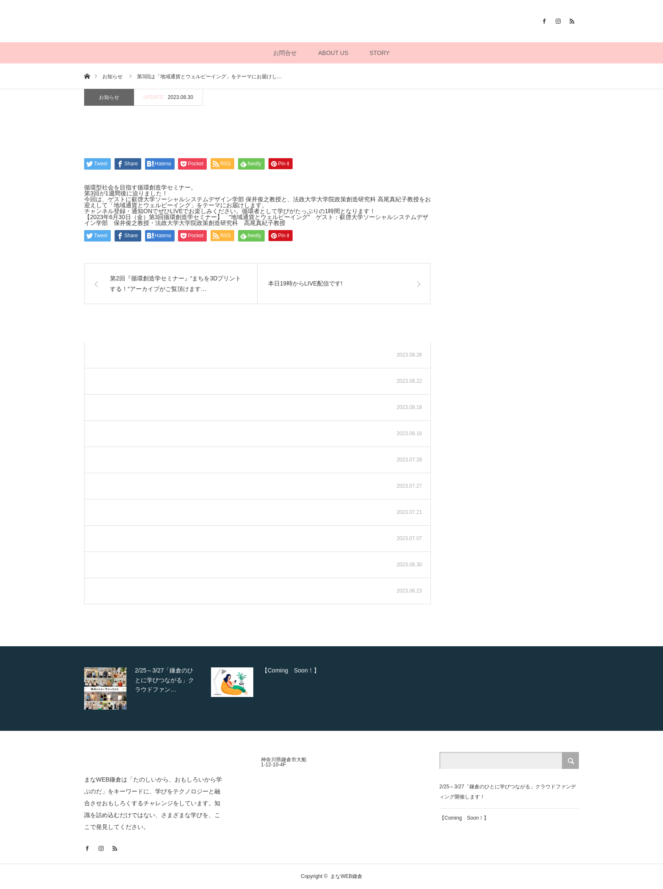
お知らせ (109, 97)
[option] (145, 688)
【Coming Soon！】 (464, 818)
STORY (380, 52)
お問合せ (285, 52)
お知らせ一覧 (399, 331)
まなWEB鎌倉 (346, 876)
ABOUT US (333, 52)
